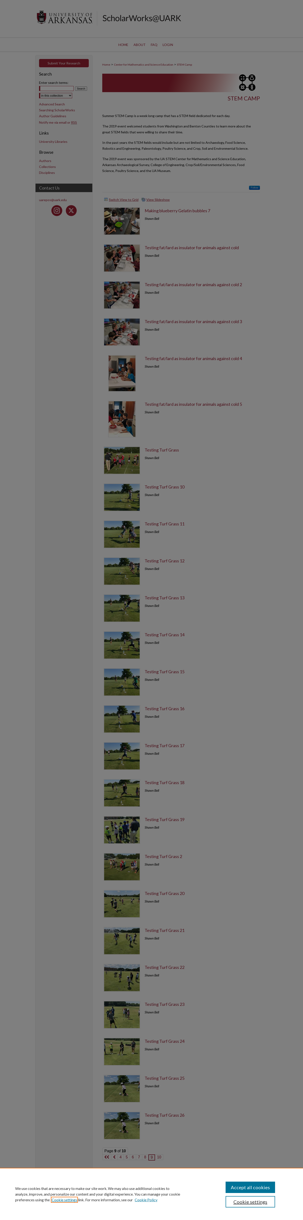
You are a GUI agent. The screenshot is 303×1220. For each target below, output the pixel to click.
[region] (151, 1194)
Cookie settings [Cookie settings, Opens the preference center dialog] (250, 1202)
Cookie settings (64, 1199)
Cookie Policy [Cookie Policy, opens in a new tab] (146, 1199)
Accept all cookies (250, 1187)
